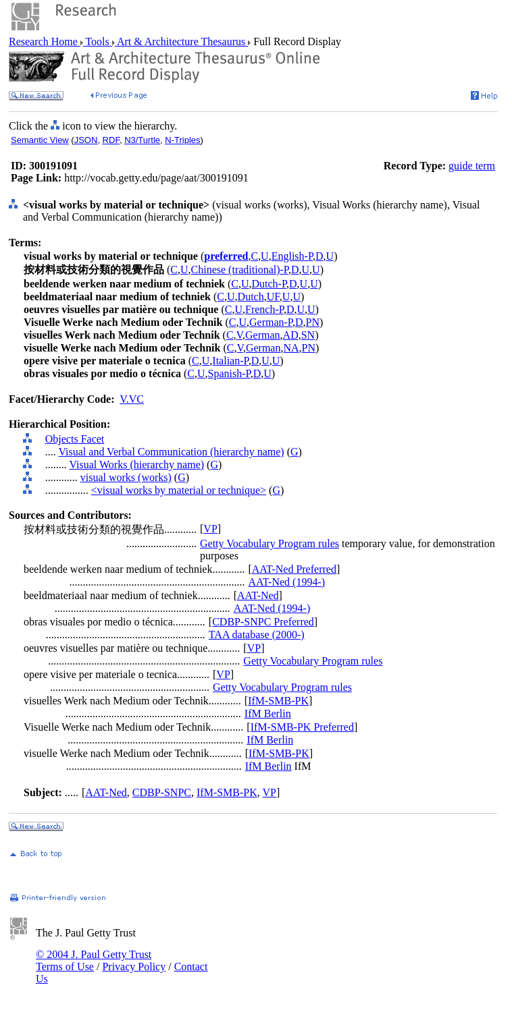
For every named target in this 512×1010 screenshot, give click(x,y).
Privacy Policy (133, 966)
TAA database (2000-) (257, 634)
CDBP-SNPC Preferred (263, 621)
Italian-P (230, 360)
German (262, 335)
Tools (97, 41)
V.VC (132, 399)
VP (210, 528)
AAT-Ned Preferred (294, 569)
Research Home (44, 41)
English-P (292, 256)
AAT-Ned (258, 595)
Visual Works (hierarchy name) (136, 464)
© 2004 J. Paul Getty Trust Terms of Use (93, 960)
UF (273, 296)
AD (291, 335)
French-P (264, 309)
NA (291, 348)
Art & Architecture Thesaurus (181, 41)
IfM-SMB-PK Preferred (302, 727)
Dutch (251, 296)
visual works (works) (126, 477)
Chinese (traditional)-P (239, 269)
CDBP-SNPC (161, 792)
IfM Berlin (268, 713)
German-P (270, 322)
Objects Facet (75, 439)
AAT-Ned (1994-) (286, 582)
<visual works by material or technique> (178, 490)
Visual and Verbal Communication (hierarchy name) (171, 451)
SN (308, 335)
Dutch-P (268, 283)
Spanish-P (229, 373)
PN (312, 322)
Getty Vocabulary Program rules (269, 543)
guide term (472, 165)
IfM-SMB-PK (278, 700)
